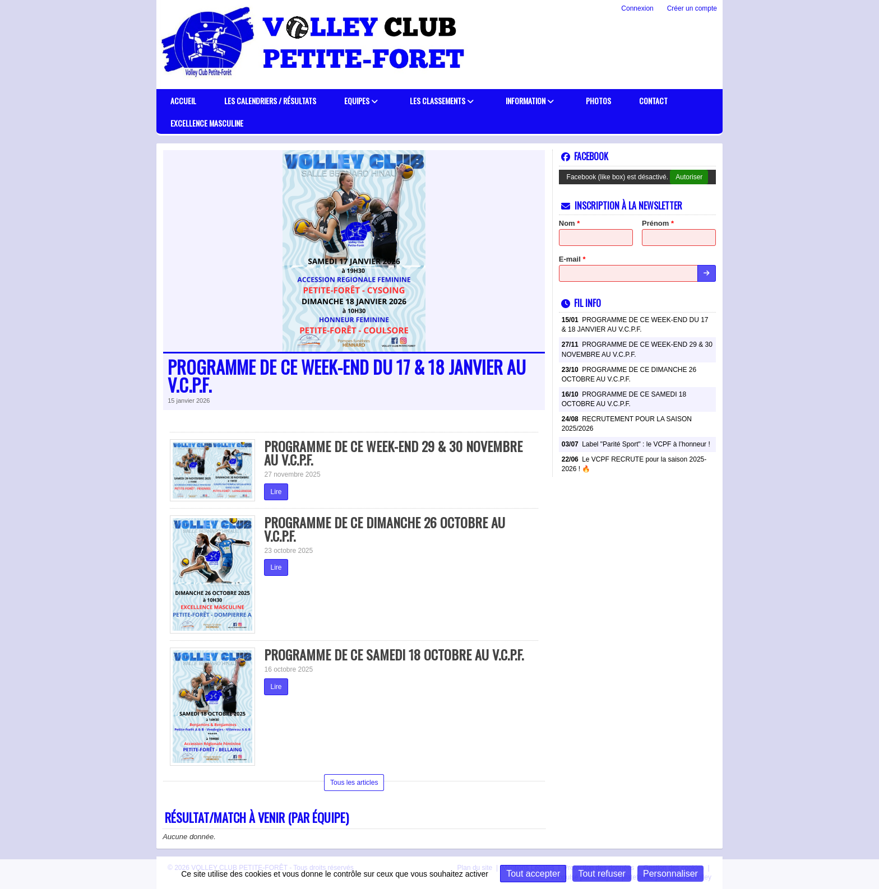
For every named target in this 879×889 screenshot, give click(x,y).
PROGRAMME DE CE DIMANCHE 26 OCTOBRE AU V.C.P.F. (384, 529)
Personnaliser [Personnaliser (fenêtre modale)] (670, 873)
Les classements (442, 100)
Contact (653, 100)
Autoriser (689, 177)
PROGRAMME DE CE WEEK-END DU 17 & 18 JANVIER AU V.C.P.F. (347, 376)
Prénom (658, 223)
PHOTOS (598, 100)
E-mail (572, 259)
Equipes (361, 100)
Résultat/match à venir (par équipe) (257, 817)
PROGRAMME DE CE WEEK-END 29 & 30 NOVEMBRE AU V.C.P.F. (393, 452)
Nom (569, 223)
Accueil (183, 100)
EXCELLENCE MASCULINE (206, 123)
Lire (275, 492)
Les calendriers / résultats (270, 100)
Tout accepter (533, 873)
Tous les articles (354, 782)
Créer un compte (692, 8)
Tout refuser (601, 873)
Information (530, 100)
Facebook (584, 156)
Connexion (637, 8)
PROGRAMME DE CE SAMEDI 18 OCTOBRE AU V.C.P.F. (394, 654)
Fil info (581, 303)
